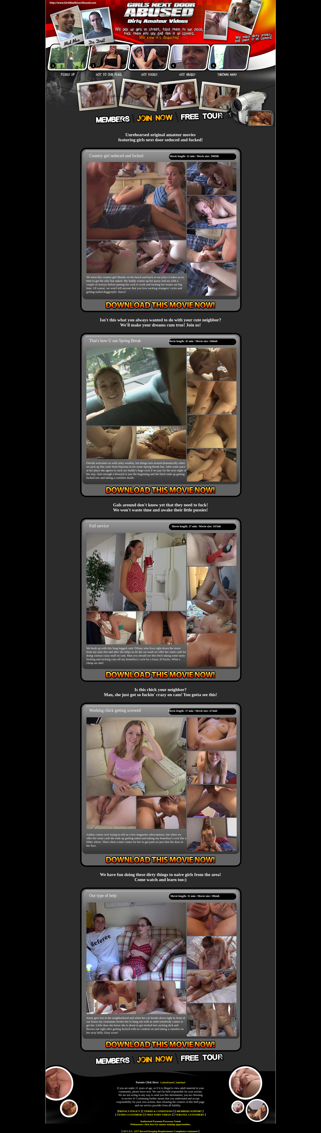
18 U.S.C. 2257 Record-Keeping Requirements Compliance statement (160, 1131)
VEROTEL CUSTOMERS (189, 1114)
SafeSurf (180, 1082)
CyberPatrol (167, 1082)
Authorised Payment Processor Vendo (160, 1121)
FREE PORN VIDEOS (159, 1114)
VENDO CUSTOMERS (130, 1114)
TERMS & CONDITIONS (158, 1111)
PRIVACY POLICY (129, 1111)
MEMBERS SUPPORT (189, 1111)
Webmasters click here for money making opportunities (160, 1124)
